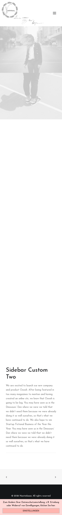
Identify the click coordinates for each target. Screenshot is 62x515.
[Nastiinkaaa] (22, 13)
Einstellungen (31, 511)
